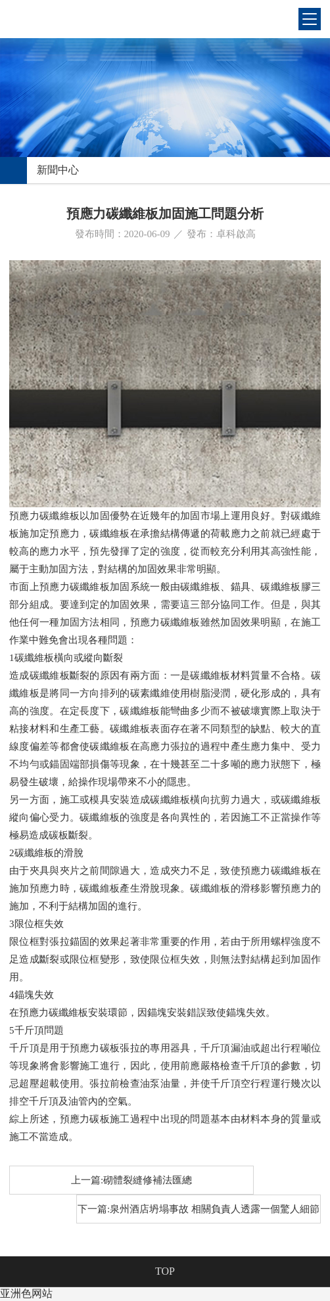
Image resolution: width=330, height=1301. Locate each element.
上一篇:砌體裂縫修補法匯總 (131, 1180)
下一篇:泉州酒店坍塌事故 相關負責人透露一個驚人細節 (198, 1209)
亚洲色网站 (26, 1293)
